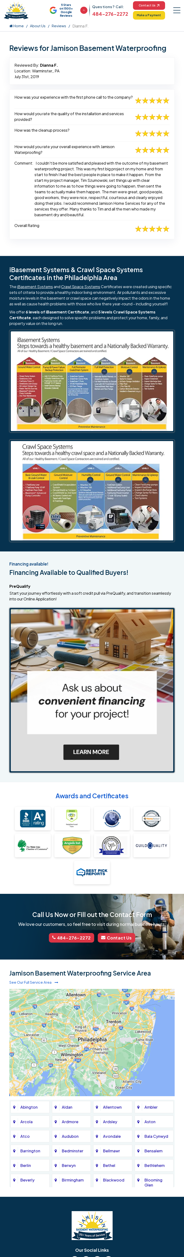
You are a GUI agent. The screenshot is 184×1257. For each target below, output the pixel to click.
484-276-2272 (110, 14)
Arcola (26, 1121)
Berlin (25, 1165)
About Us (38, 25)
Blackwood (113, 1179)
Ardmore (70, 1121)
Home (16, 25)
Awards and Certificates (92, 796)
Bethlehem (154, 1165)
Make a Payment (149, 15)
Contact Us (148, 5)
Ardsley (110, 1121)
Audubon (70, 1135)
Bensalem (153, 1150)
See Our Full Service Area (33, 982)
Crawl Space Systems (80, 286)
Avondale (112, 1135)
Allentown (112, 1106)
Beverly (27, 1179)
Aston (149, 1121)
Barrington (30, 1150)
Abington (29, 1106)
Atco (25, 1135)
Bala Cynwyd (156, 1135)
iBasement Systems (35, 286)
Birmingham (73, 1179)
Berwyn (69, 1165)
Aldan (67, 1106)
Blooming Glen (153, 1182)
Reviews (59, 25)
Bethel (109, 1165)
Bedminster (72, 1150)
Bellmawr (111, 1150)
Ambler (151, 1106)
